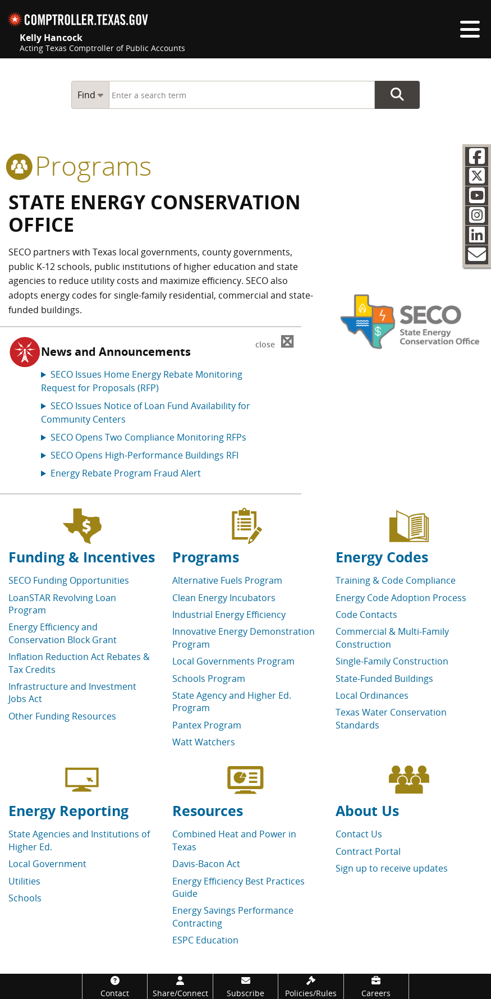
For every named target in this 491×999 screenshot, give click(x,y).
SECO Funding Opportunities (68, 580)
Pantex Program (206, 725)
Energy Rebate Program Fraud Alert (126, 473)
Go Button (397, 95)
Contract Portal (368, 851)
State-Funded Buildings (384, 678)
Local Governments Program (233, 661)
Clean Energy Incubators (224, 598)
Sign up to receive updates (392, 868)
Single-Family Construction (392, 661)
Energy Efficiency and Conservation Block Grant (62, 633)
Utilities (24, 881)
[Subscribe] (245, 986)
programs (80, 165)
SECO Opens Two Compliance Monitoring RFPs (148, 437)
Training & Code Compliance (396, 580)
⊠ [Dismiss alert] (275, 342)
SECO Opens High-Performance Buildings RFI (144, 455)
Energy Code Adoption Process (401, 598)
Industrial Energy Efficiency (229, 614)
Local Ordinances (372, 695)
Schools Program (208, 678)
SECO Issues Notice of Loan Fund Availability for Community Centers (145, 412)
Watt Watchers (203, 742)
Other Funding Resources (62, 716)
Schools (25, 898)
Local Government (47, 864)
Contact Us (359, 834)
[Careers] (376, 986)
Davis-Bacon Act (206, 864)
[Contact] (114, 986)
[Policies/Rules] (310, 986)
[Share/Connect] (180, 986)
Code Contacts (366, 614)
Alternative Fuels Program (227, 580)
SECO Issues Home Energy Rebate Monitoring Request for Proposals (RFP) (141, 381)
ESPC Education (205, 940)
